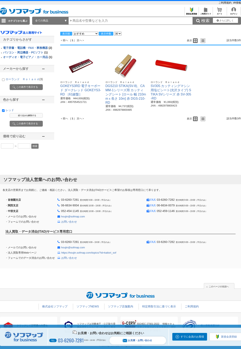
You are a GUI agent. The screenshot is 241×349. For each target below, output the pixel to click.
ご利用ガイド (205, 13)
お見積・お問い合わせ (137, 340)
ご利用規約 (225, 2)
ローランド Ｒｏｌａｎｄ (24, 79)
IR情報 (237, 2)
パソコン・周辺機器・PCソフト (25, 52)
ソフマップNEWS (88, 306)
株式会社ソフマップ (54, 306)
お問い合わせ (69, 221)
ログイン (233, 13)
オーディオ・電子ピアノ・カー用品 (27, 57)
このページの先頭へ (219, 286)
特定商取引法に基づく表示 (159, 306)
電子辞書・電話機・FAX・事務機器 (27, 47)
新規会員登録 (191, 13)
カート (219, 13)
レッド (10, 110)
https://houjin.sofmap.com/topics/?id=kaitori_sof (88, 252)
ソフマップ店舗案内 (120, 306)
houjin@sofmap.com (73, 216)
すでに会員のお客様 (192, 336)
